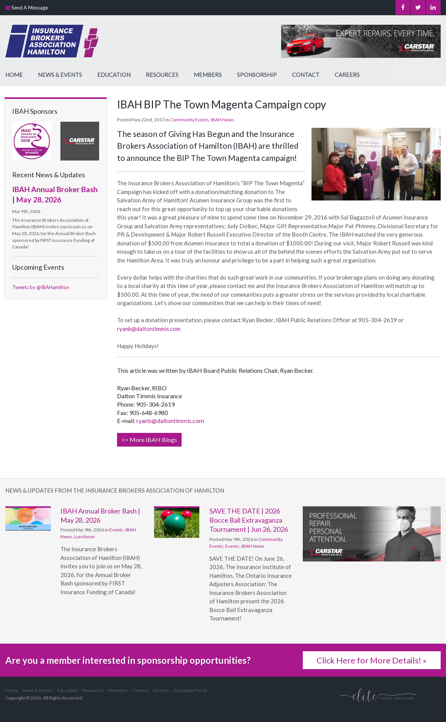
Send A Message (29, 8)
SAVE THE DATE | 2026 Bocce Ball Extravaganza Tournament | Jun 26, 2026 (248, 520)
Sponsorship (257, 74)
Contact (305, 74)
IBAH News (222, 119)
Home (14, 74)
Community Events (189, 119)
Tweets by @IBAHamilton (40, 287)
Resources (162, 74)
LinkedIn (433, 7)
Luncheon (84, 536)
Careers (347, 74)
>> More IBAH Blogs (149, 439)
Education (114, 74)
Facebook (401, 7)
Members (208, 74)
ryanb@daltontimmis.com (148, 328)
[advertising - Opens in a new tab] (79, 140)
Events (116, 530)
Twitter (417, 7)
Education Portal (190, 690)
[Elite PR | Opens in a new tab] (378, 694)
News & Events (60, 74)
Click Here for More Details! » (371, 660)
